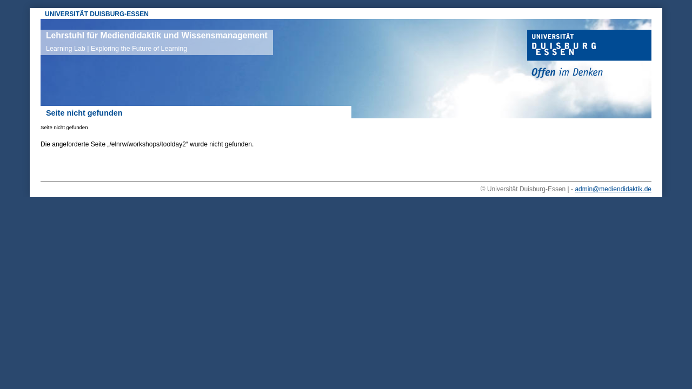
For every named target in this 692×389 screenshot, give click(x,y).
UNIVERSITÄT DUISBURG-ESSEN (97, 14)
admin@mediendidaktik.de (613, 189)
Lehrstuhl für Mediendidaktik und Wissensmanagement (157, 41)
